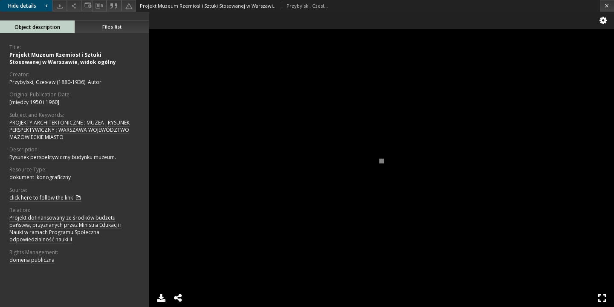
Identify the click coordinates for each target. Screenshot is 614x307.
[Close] (607, 6)
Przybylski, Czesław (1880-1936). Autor (55, 82)
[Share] (74, 6)
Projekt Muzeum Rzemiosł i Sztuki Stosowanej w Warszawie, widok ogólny (62, 58)
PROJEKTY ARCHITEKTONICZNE (46, 122)
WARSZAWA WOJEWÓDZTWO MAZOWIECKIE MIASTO (69, 133)
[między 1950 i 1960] (34, 102)
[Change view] (87, 6)
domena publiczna (32, 260)
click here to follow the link (45, 198)
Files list (112, 26)
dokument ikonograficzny (40, 177)
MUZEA (95, 122)
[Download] (59, 6)
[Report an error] (129, 6)
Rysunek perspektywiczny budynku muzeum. (62, 157)
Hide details (29, 5)
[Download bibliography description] (99, 6)
